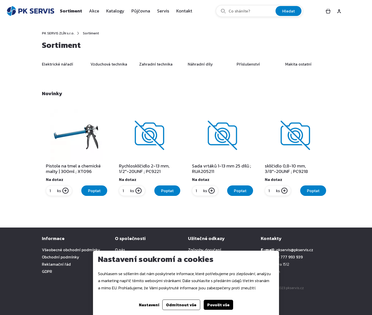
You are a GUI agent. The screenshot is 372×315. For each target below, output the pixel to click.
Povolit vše (218, 305)
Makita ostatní (298, 64)
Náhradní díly (200, 64)
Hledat (288, 11)
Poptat (94, 191)
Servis (163, 10)
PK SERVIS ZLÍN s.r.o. (58, 33)
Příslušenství (248, 64)
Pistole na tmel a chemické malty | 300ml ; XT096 (73, 168)
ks (55, 190)
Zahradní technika (156, 64)
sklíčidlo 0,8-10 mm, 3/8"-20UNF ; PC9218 (286, 168)
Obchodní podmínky (60, 257)
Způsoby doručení (204, 250)
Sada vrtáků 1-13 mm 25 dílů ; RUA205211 (221, 168)
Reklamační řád (56, 264)
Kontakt (184, 10)
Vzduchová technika (109, 64)
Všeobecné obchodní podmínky (71, 250)
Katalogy (115, 10)
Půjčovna (140, 10)
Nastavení (149, 305)
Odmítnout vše (181, 305)
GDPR (47, 271)
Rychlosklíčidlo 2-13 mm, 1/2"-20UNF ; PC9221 (144, 168)
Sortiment (71, 10)
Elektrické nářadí (57, 64)
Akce (94, 10)
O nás (120, 250)
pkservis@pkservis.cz (294, 250)
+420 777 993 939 (286, 257)
